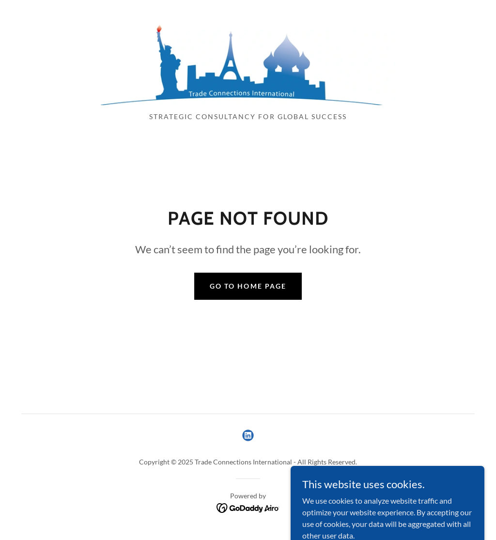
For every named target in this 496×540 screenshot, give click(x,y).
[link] (248, 58)
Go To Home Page (248, 286)
